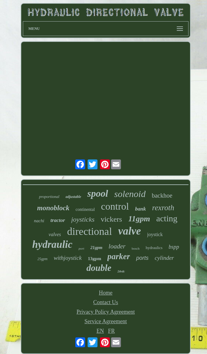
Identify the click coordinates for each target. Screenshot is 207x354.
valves (55, 234)
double (98, 268)
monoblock (53, 208)
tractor (57, 220)
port (81, 248)
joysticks (83, 219)
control (115, 206)
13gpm (94, 258)
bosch (136, 248)
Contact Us (105, 302)
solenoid (130, 194)
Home (105, 293)
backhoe (162, 195)
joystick (155, 234)
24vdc (121, 271)
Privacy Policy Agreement (106, 312)
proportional (49, 196)
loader (117, 246)
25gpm (42, 259)
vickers (111, 219)
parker (118, 256)
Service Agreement (106, 321)
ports (142, 258)
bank (140, 209)
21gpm (96, 247)
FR (111, 331)
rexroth (163, 207)
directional (89, 231)
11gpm (139, 218)
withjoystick (68, 258)
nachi (39, 220)
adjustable (73, 197)
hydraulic (52, 244)
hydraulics (154, 247)
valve (129, 231)
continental (85, 209)
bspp (174, 247)
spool (97, 193)
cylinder (164, 258)
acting (166, 218)
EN (100, 331)
